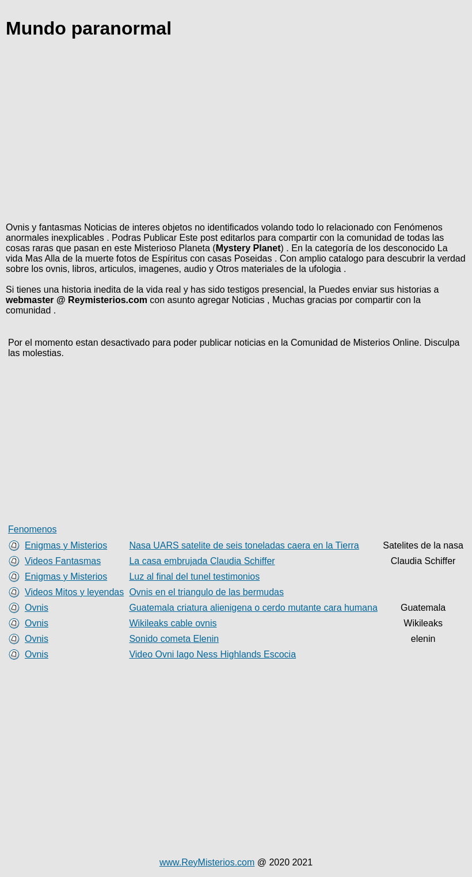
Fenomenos (32, 529)
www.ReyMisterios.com (206, 862)
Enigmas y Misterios (66, 545)
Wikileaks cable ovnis (172, 623)
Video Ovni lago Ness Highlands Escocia (212, 654)
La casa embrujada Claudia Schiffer (202, 561)
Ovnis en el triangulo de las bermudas (206, 592)
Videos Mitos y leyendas (74, 592)
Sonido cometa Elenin (174, 639)
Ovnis (36, 608)
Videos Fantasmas (63, 561)
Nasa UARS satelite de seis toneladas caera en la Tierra (244, 545)
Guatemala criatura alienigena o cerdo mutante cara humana (253, 608)
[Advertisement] (236, 132)
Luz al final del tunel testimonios (194, 576)
